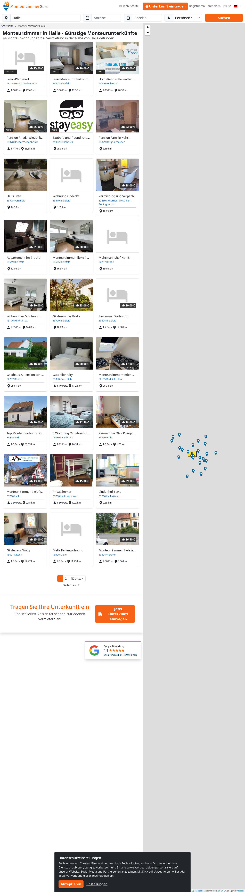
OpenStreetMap (199, 890)
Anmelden (214, 6)
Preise (227, 6)
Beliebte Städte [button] (129, 6)
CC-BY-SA (222, 890)
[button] (77, 578)
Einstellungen (97, 884)
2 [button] (66, 578)
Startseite (7, 26)
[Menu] (237, 6)
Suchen (224, 18)
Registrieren (197, 6)
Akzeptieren (71, 884)
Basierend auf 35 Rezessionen (120, 654)
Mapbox (240, 890)
